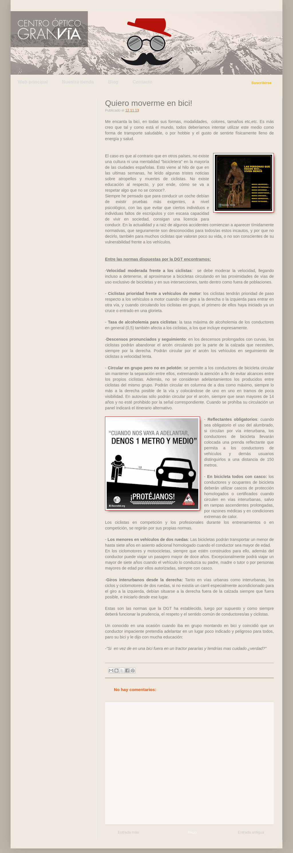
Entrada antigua (251, 832)
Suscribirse (261, 83)
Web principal (33, 82)
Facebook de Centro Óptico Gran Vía (57, 5)
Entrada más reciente (128, 833)
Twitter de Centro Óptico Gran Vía (30, 5)
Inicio (192, 832)
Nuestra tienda (78, 82)
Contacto (142, 82)
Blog (113, 82)
